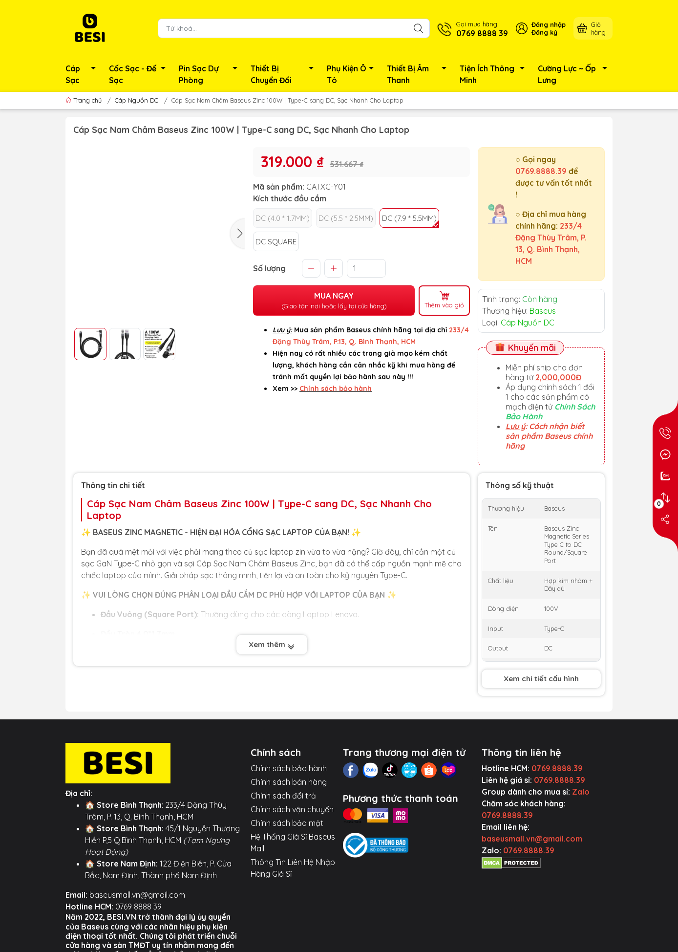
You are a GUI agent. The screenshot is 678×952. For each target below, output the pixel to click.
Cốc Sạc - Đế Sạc (140, 74)
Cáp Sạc (83, 74)
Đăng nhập (548, 24)
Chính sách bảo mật (287, 823)
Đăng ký (544, 32)
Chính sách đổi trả (283, 796)
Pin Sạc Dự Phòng (211, 74)
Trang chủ (84, 100)
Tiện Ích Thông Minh (495, 74)
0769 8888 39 (138, 906)
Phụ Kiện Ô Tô (353, 74)
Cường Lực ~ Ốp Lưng (575, 74)
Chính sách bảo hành (289, 768)
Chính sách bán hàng (289, 782)
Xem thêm (272, 644)
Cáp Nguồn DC (136, 100)
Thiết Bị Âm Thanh (419, 74)
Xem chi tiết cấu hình (541, 678)
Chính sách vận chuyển (292, 809)
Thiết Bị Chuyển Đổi (285, 74)
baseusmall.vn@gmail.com (137, 895)
